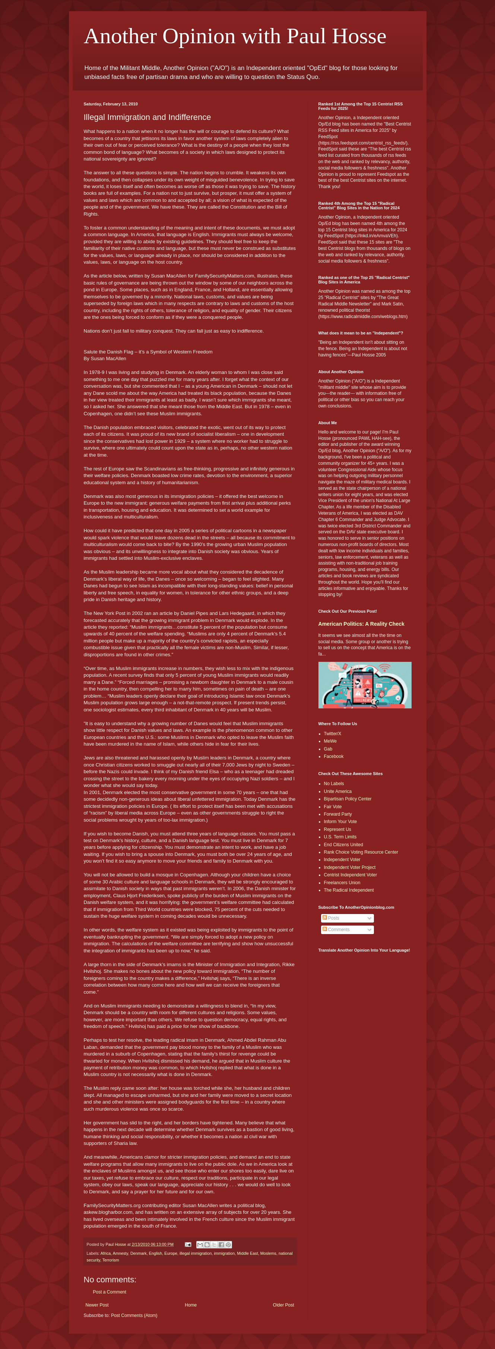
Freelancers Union (342, 882)
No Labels (334, 783)
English (155, 1253)
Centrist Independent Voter (350, 874)
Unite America (338, 791)
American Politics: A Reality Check (361, 624)
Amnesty (120, 1253)
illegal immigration (196, 1253)
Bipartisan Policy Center (348, 799)
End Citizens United (343, 844)
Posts (331, 918)
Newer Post (97, 1305)
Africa (106, 1253)
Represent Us (337, 829)
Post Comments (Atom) (134, 1315)
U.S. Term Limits (340, 836)
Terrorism (110, 1260)
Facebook (334, 756)
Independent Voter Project (350, 867)
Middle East (247, 1253)
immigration (224, 1253)
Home (191, 1305)
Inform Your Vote (340, 821)
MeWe (330, 741)
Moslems (268, 1253)
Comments (336, 929)
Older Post (283, 1305)
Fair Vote (333, 806)
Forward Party (338, 814)
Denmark (138, 1253)
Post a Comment (109, 1292)
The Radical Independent (349, 890)
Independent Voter (342, 859)
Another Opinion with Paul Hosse (235, 35)
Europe (170, 1253)
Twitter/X (333, 733)
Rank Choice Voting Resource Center (361, 852)
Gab (328, 749)
